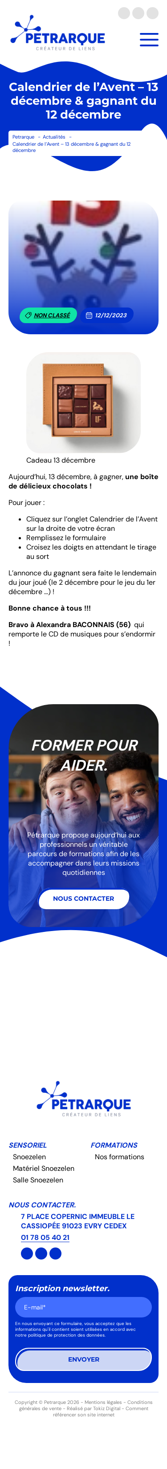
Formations (113, 1145)
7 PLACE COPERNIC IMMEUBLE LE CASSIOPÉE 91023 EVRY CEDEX (77, 1221)
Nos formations (119, 1156)
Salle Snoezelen (38, 1180)
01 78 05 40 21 (45, 1237)
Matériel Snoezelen (43, 1168)
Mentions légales (103, 1402)
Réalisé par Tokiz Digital (93, 1408)
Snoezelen (29, 1156)
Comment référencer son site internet (100, 1411)
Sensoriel (27, 1145)
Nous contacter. (42, 1205)
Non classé (47, 315)
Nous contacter (83, 899)
